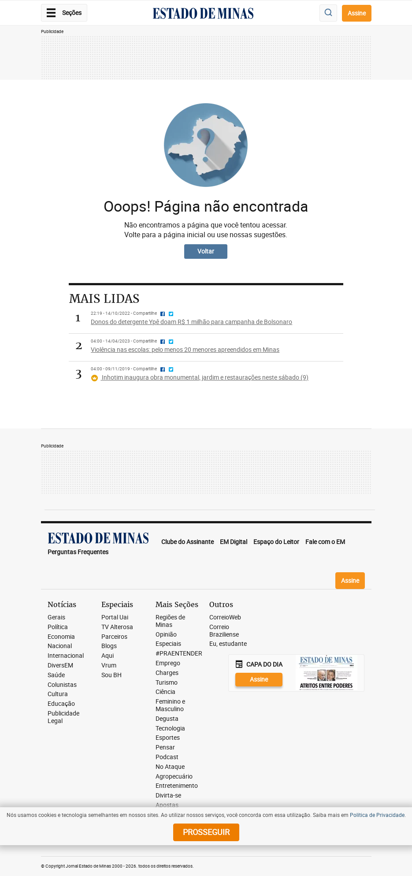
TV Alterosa (117, 627)
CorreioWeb (225, 617)
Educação (61, 704)
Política (58, 627)
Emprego (168, 663)
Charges (167, 673)
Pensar (165, 747)
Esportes (168, 738)
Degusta (167, 719)
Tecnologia (170, 728)
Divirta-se (168, 795)
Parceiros (114, 637)
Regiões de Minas (170, 621)
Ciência (165, 692)
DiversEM (60, 665)
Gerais (56, 617)
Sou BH (111, 675)
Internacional (66, 656)
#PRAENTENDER (179, 653)
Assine (357, 13)
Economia (61, 637)
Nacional (60, 646)
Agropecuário (174, 776)
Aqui (107, 656)
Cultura (58, 694)
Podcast (167, 757)
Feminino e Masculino (170, 705)
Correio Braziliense (224, 630)
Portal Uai (114, 617)
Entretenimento (177, 786)
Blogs (109, 646)
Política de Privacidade (377, 814)
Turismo (167, 682)
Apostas (167, 805)
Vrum (108, 665)
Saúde (56, 675)
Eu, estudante (228, 644)
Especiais (168, 644)
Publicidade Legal (63, 717)
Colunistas (62, 685)
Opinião (166, 634)
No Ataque (170, 767)
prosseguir (206, 832)
